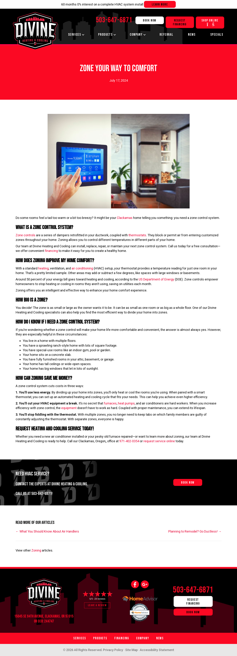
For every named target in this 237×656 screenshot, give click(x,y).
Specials (216, 34)
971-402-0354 (129, 441)
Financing (121, 638)
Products (105, 34)
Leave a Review (97, 605)
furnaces (110, 403)
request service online (159, 441)
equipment (69, 408)
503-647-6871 (41, 493)
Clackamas (125, 218)
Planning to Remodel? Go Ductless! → (195, 531)
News (191, 34)
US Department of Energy (156, 279)
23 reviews (99, 598)
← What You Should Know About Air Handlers (47, 531)
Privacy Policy (113, 650)
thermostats (137, 235)
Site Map (131, 650)
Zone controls (25, 235)
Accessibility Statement (157, 650)
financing (52, 251)
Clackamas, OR (55, 616)
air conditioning (83, 268)
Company (136, 34)
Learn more (160, 4)
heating (43, 268)
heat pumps (126, 403)
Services (74, 34)
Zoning (36, 550)
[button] (83, 34)
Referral (166, 34)
